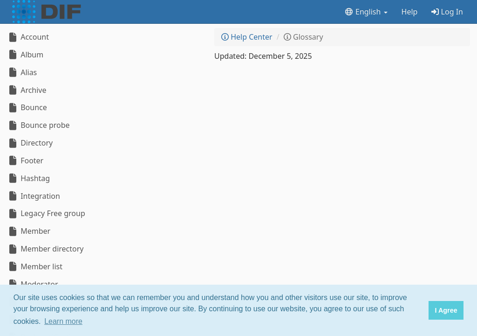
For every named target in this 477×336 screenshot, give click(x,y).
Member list (34, 266)
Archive (27, 90)
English (366, 12)
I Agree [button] (446, 310)
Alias (22, 72)
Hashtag (28, 178)
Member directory (45, 249)
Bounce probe (38, 125)
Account (28, 37)
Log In (447, 12)
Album (25, 54)
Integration (33, 196)
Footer (25, 160)
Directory (30, 143)
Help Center (247, 37)
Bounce (27, 107)
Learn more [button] (63, 321)
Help (410, 12)
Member (28, 231)
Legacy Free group (46, 213)
